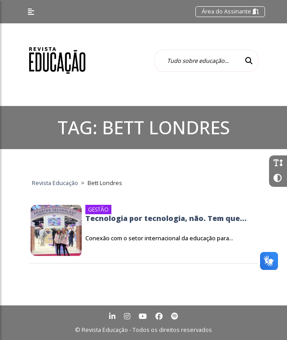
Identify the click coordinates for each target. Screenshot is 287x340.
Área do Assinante (230, 11)
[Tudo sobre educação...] (197, 60)
